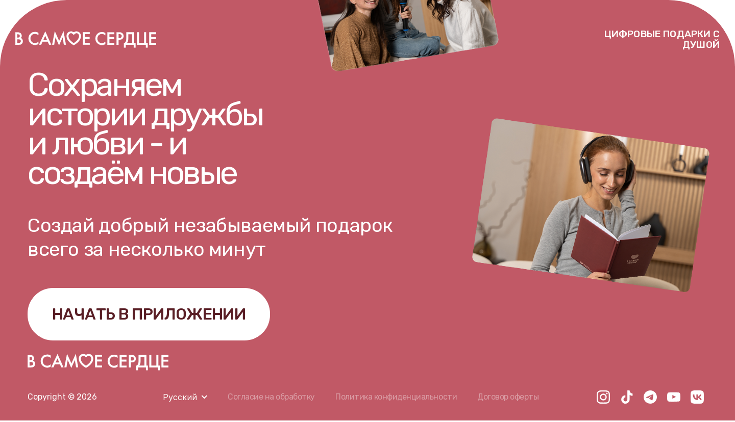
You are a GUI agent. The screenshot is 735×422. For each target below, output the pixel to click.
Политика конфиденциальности (396, 398)
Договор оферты (508, 398)
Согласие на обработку (271, 398)
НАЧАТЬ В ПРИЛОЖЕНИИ (152, 315)
